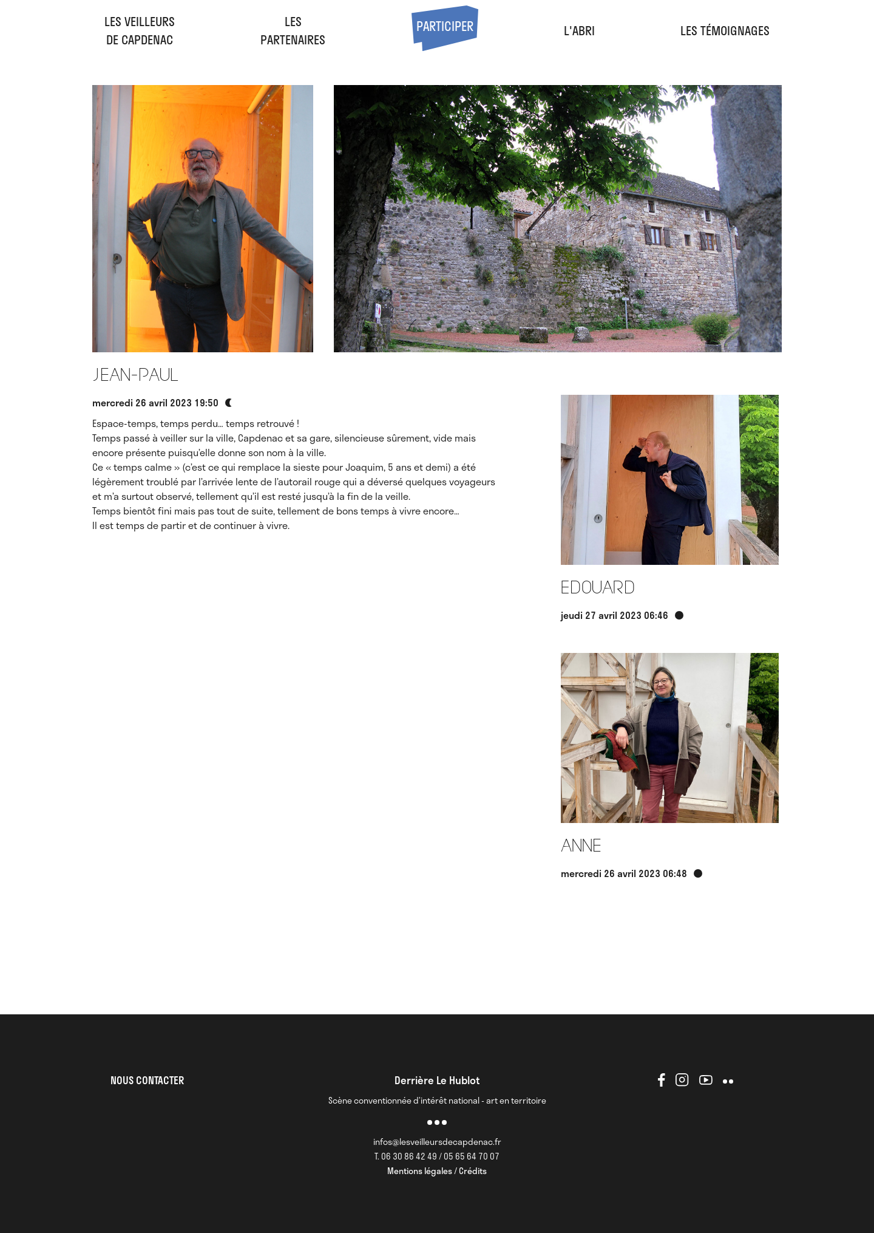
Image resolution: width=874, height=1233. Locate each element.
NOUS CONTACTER (147, 1080)
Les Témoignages (725, 30)
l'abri (579, 30)
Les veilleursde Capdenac (139, 30)
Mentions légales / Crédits (437, 1170)
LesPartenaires (292, 30)
